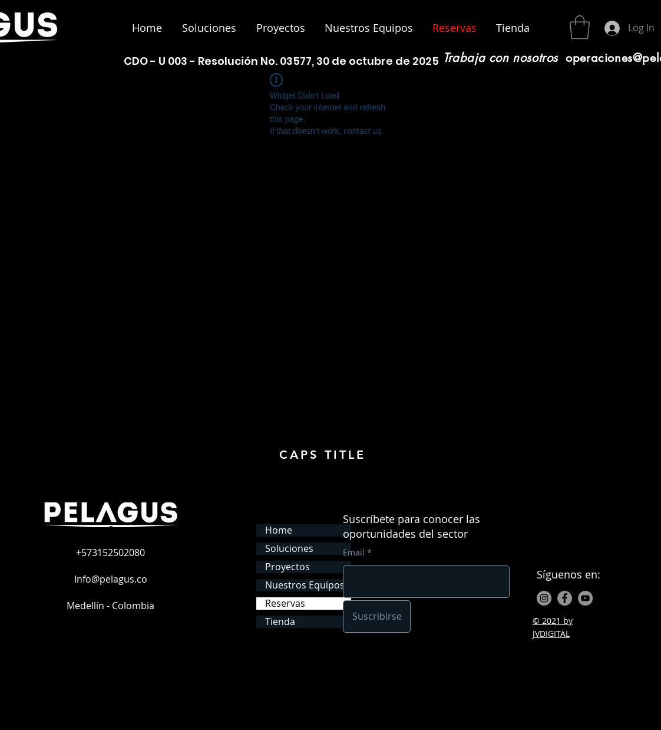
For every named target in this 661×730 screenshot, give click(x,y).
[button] (580, 27)
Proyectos (287, 567)
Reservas (285, 603)
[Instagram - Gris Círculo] (544, 598)
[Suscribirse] (377, 616)
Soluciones (289, 548)
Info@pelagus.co (110, 579)
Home (278, 530)
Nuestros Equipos (305, 585)
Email (354, 552)
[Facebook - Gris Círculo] (564, 598)
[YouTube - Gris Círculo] (585, 598)
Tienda (280, 622)
